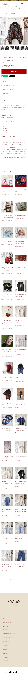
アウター (7, 13)
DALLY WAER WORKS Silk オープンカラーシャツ (7, 511)
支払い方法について (7, 630)
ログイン (5, 653)
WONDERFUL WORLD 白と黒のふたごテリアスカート (20, 511)
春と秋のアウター (14, 13)
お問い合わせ (6, 661)
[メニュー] (26, 3)
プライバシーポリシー (8, 637)
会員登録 (5, 649)
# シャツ (21, 6)
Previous (1, 31)
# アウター (16, 6)
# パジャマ (12, 10)
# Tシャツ (3, 6)
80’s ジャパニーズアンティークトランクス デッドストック (7, 430)
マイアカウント (6, 645)
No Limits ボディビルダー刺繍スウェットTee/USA (20, 430)
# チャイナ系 (17, 8)
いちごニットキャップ (6, 377)
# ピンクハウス (4, 8)
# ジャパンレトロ (4, 10)
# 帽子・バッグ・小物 (20, 10)
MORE (12, 579)
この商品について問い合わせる (8, 89)
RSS (4, 641)
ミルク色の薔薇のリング (20, 215)
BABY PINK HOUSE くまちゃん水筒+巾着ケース (7, 351)
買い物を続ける (5, 93)
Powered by (14, 672)
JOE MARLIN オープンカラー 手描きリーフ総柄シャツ (6, 483)
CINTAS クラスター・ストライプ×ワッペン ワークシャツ (7, 538)
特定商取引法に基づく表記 (7, 85)
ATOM (7, 641)
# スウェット (9, 6)
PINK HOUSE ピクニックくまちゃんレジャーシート (20, 269)
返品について (4, 81)
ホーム (2, 13)
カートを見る (6, 657)
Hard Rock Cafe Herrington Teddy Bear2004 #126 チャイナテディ (7, 269)
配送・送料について (7, 622)
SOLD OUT (14, 71)
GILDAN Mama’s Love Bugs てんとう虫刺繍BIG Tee (7, 566)
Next (26, 31)
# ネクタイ (11, 8)
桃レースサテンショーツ (7, 241)
